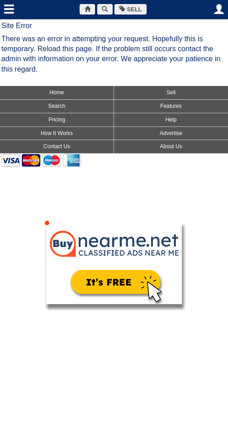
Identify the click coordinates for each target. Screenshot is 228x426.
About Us (171, 146)
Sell (171, 92)
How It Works (57, 133)
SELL (130, 9)
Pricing (56, 119)
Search (56, 106)
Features (170, 106)
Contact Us (56, 146)
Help (171, 119)
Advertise (171, 133)
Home (56, 92)
